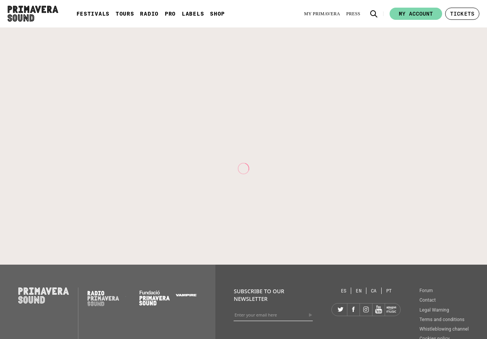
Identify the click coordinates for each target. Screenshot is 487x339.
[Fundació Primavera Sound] (154, 303)
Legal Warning (434, 310)
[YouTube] (378, 310)
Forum (426, 290)
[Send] (310, 315)
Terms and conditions (442, 319)
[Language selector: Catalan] (374, 291)
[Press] (353, 13)
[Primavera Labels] (132, 294)
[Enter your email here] (273, 315)
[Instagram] (366, 310)
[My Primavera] (322, 13)
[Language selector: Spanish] (344, 291)
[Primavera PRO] (125, 294)
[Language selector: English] (358, 291)
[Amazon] (391, 310)
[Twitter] (341, 310)
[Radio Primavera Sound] (103, 298)
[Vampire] (186, 294)
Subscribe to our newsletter (259, 295)
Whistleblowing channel (444, 329)
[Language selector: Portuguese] (389, 291)
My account (416, 13)
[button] (374, 14)
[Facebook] (353, 310)
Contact (427, 300)
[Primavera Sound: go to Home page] (33, 14)
